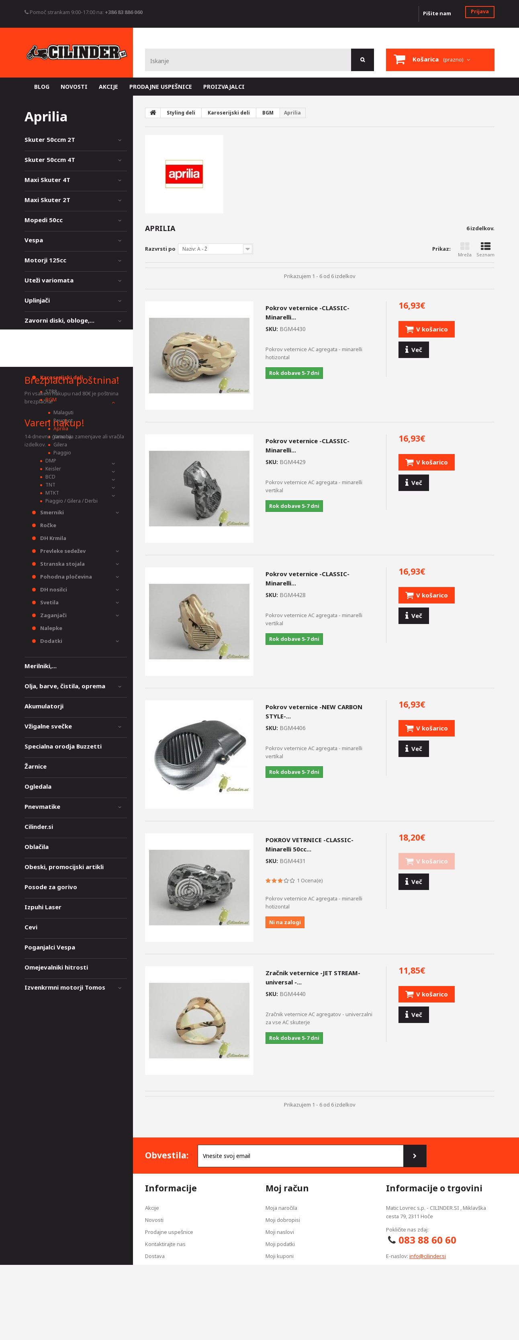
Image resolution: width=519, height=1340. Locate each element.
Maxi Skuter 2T (47, 200)
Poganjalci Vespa (50, 947)
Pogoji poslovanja (166, 1280)
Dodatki (50, 640)
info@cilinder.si (427, 1256)
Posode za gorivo (51, 887)
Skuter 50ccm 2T (50, 139)
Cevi (31, 927)
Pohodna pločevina (65, 576)
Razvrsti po (160, 248)
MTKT (51, 492)
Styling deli (41, 360)
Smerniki (51, 512)
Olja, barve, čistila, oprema (65, 686)
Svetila (49, 602)
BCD (49, 476)
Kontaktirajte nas (165, 1244)
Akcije (152, 1207)
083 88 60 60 (427, 1239)
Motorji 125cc (45, 260)
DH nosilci (53, 589)
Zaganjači (53, 615)
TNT (49, 484)
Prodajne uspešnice (169, 1232)
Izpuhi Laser (43, 907)
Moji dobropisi (283, 1219)
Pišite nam (437, 13)
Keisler (52, 468)
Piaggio (61, 452)
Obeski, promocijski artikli (64, 867)
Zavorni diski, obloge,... (59, 320)
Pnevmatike (42, 806)
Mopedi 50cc (44, 220)
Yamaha (62, 436)
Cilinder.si (39, 826)
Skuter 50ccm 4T (50, 159)
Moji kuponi (280, 1256)
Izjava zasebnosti (166, 1268)
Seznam (485, 250)
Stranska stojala (62, 563)
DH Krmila (52, 538)
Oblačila (37, 847)
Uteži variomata (49, 280)
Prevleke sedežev (62, 550)
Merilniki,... (41, 666)
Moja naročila (281, 1207)
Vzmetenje (41, 340)
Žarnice (36, 766)
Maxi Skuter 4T (47, 180)
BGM (50, 399)
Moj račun (287, 1188)
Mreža (465, 250)
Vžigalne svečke (48, 726)
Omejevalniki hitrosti (56, 967)
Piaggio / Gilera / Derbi (71, 500)
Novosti (154, 1219)
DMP (50, 460)
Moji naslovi (280, 1232)
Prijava (480, 11)
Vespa (34, 240)
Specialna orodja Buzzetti (63, 746)
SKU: (272, 329)
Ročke (47, 525)
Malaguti (63, 412)
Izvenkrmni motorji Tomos (65, 987)
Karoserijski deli (61, 377)
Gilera (59, 444)
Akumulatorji (44, 706)
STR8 (50, 391)
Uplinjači (37, 300)
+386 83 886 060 (124, 12)
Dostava (155, 1256)
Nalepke (50, 628)
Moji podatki (280, 1244)
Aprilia (60, 428)
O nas (152, 1292)
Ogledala (38, 786)
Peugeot (62, 420)
